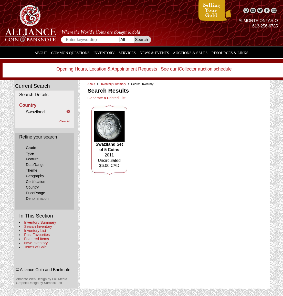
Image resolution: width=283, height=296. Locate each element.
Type (30, 153)
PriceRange (35, 193)
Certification (35, 182)
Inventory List (35, 231)
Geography (35, 176)
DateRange (35, 165)
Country (32, 187)
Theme (31, 170)
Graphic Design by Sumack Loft (39, 283)
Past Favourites (37, 235)
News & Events (154, 53)
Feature (32, 159)
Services (127, 53)
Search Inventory (38, 226)
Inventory (104, 53)
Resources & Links (230, 53)
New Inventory (36, 243)
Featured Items (36, 239)
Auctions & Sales (190, 53)
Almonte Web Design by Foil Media (41, 279)
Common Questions (70, 53)
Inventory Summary (40, 222)
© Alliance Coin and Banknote (43, 270)
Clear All (64, 121)
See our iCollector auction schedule (196, 69)
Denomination (37, 198)
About (41, 53)
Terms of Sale (35, 247)
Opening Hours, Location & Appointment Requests (106, 69)
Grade (31, 148)
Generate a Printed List (106, 98)
